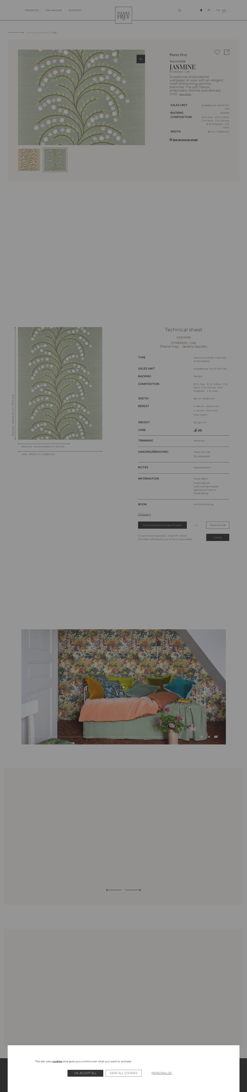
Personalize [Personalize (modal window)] (162, 1073)
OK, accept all (85, 1073)
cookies (57, 1061)
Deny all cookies (123, 1073)
